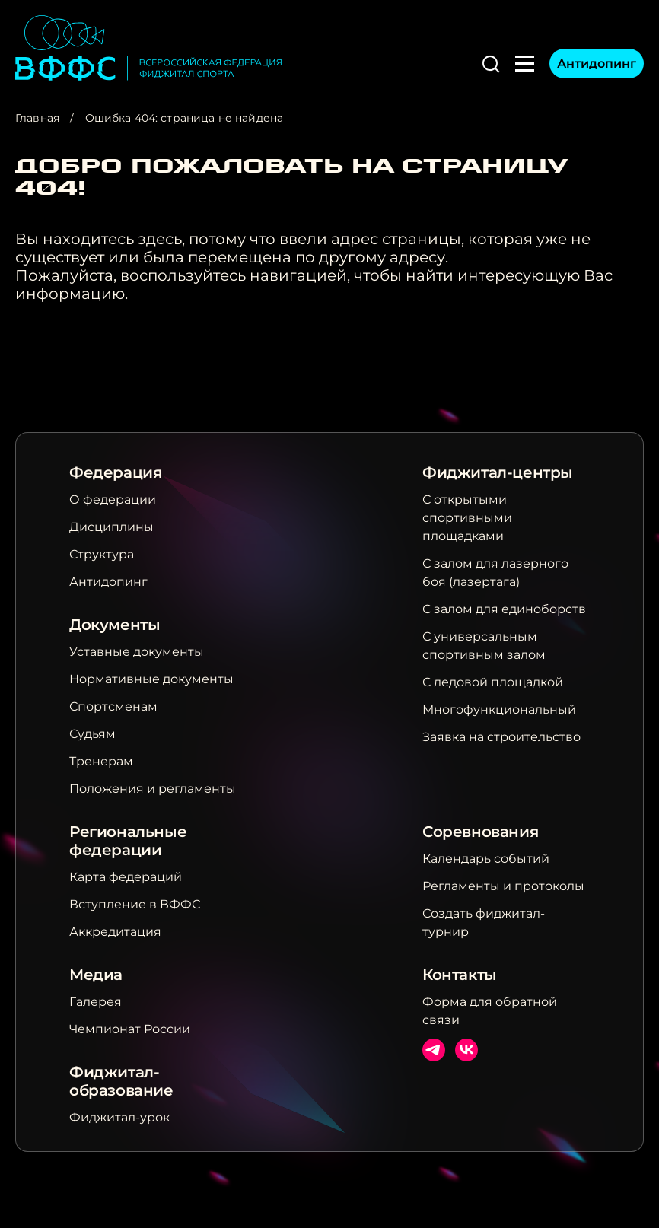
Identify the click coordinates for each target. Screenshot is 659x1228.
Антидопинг (596, 63)
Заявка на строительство (501, 737)
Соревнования (480, 831)
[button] (491, 64)
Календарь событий (485, 858)
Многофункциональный (499, 709)
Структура (101, 554)
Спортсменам (113, 706)
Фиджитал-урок (119, 1117)
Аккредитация (115, 931)
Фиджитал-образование (121, 1081)
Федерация (115, 472)
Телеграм (433, 1050)
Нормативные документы (151, 679)
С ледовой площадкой (492, 682)
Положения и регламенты (152, 788)
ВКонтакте (466, 1050)
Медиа (96, 975)
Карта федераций (125, 877)
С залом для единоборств (504, 609)
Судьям (92, 734)
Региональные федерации (127, 840)
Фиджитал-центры (497, 472)
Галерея (95, 1001)
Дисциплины (111, 527)
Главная (37, 118)
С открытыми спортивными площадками (467, 517)
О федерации (112, 499)
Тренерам (101, 761)
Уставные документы (136, 651)
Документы (114, 625)
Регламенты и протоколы (503, 886)
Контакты (459, 975)
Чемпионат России (129, 1029)
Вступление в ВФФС (134, 904)
